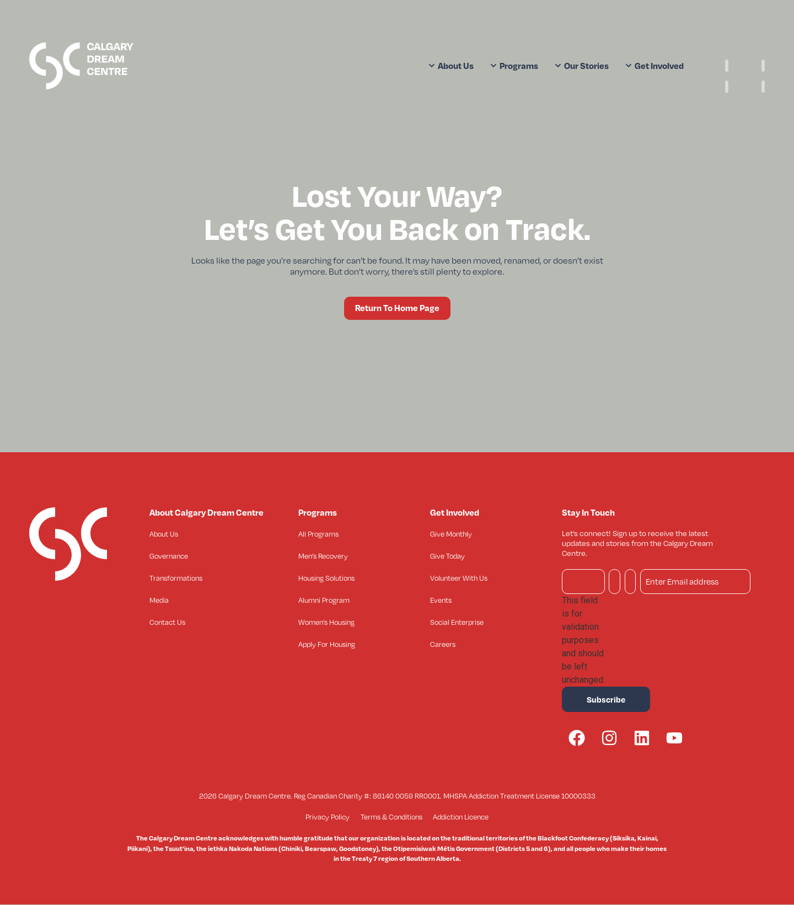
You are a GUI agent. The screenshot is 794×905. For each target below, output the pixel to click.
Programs (514, 65)
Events (441, 600)
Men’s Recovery (323, 555)
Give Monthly (451, 533)
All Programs (318, 533)
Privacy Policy (327, 817)
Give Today (447, 555)
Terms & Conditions (391, 817)
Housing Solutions (326, 578)
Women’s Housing (326, 622)
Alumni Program (324, 600)
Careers (442, 644)
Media (159, 600)
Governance (168, 555)
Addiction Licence (461, 817)
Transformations (175, 578)
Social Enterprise (457, 622)
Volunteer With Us (458, 578)
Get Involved (654, 65)
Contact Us (167, 622)
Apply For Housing (326, 644)
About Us (451, 65)
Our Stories (582, 65)
